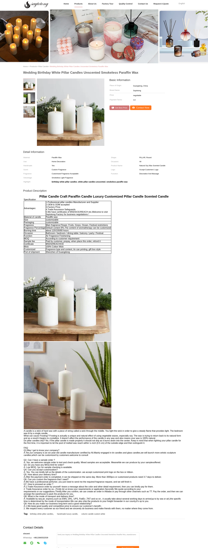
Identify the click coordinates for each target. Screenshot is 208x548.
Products (78, 4)
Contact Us (143, 4)
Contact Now (140, 107)
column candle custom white (93, 514)
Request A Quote (161, 4)
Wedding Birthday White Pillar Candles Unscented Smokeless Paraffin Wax (79, 66)
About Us (92, 4)
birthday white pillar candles (41, 514)
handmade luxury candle (67, 514)
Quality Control (126, 4)
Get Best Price (119, 108)
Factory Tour (107, 4)
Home (66, 4)
